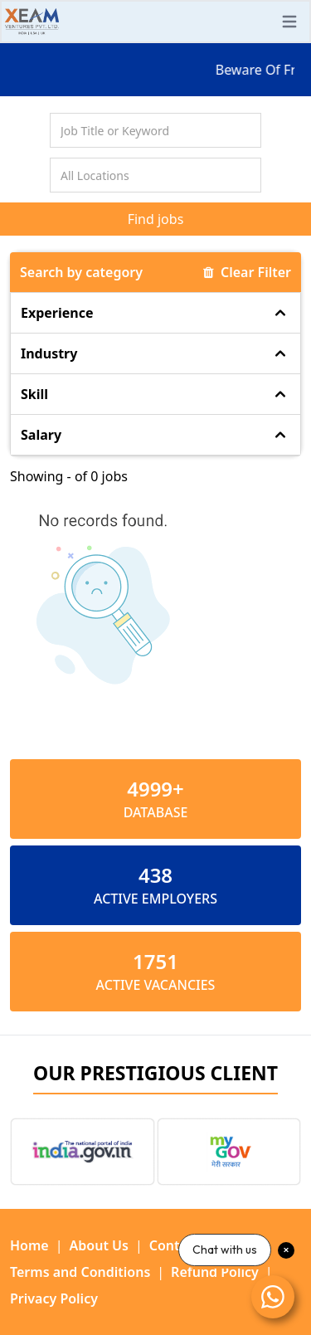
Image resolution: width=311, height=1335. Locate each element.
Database (156, 812)
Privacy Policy (54, 1298)
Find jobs (156, 219)
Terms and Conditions (80, 1272)
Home (29, 1245)
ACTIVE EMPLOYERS (155, 898)
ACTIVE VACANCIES (156, 985)
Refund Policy (215, 1272)
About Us (99, 1245)
